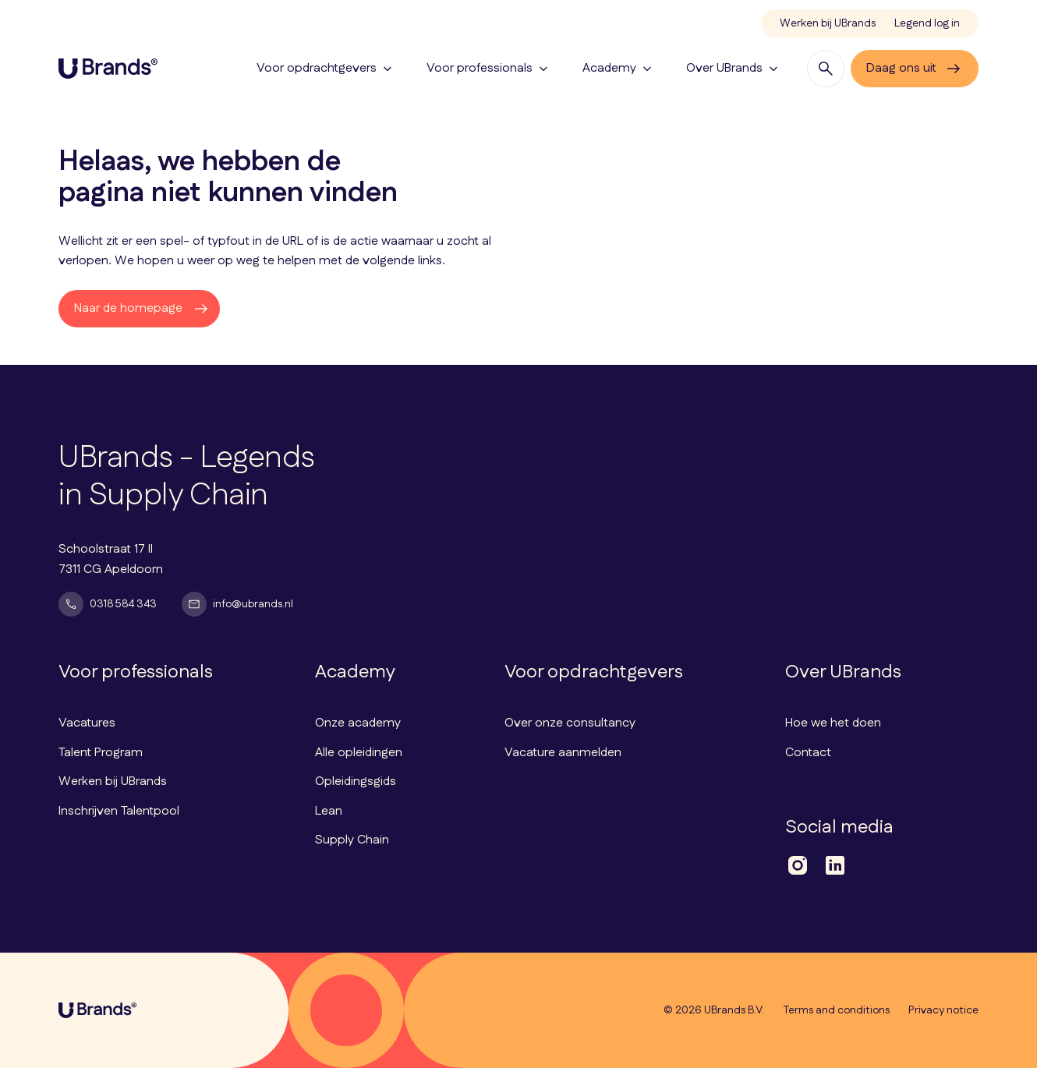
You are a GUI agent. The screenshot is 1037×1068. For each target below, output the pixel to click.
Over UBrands (733, 68)
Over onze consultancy (569, 723)
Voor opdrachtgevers (326, 68)
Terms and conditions (836, 1010)
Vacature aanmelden (562, 753)
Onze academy (358, 723)
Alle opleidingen (358, 753)
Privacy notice (943, 1010)
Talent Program (100, 753)
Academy (618, 68)
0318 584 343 (107, 604)
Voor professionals (488, 68)
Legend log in (927, 23)
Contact (808, 753)
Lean (328, 811)
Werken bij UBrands (828, 23)
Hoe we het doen (833, 723)
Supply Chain (352, 840)
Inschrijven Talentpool (118, 811)
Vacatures (86, 723)
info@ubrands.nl (237, 604)
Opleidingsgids (355, 781)
